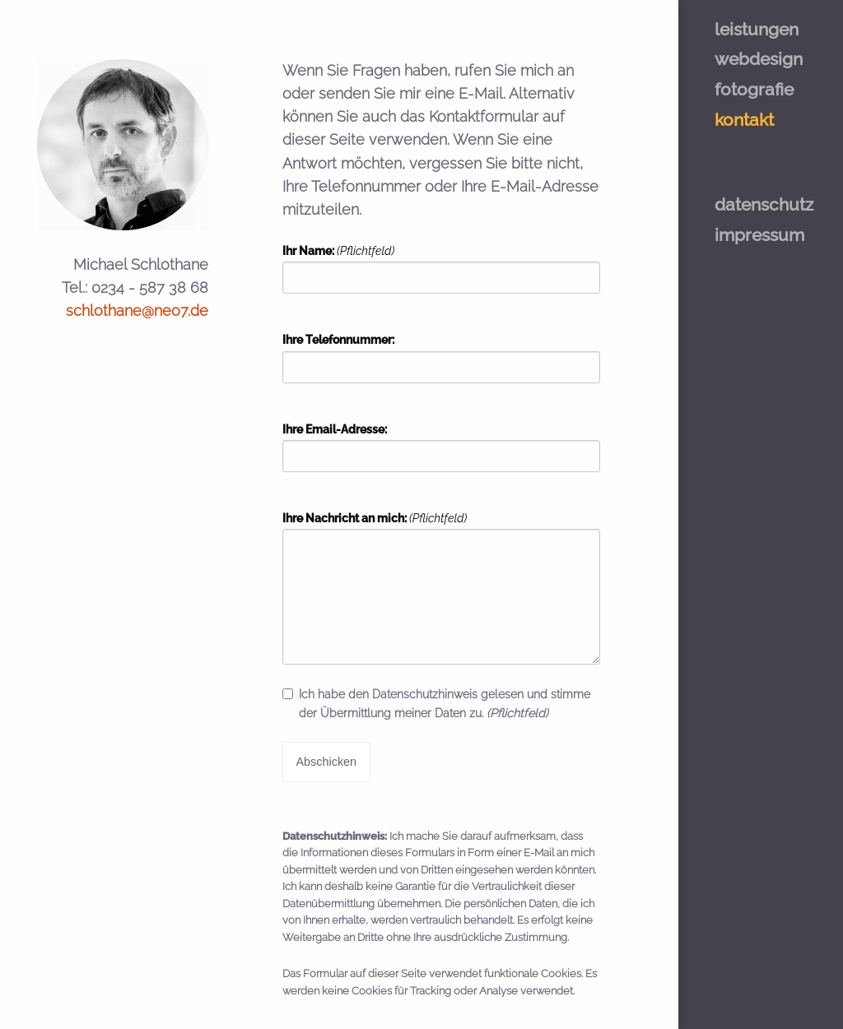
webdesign (759, 59)
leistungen (757, 29)
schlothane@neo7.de (137, 310)
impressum (759, 235)
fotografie (754, 89)
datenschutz (764, 204)
